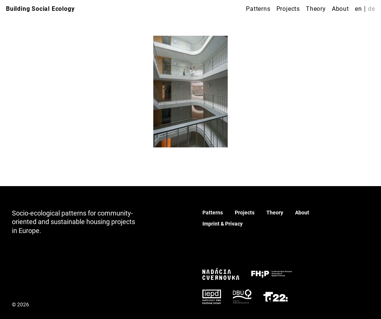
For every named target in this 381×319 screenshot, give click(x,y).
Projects (288, 8)
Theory (316, 8)
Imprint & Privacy (222, 224)
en (358, 8)
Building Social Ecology (40, 8)
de (371, 8)
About (340, 8)
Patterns (258, 8)
